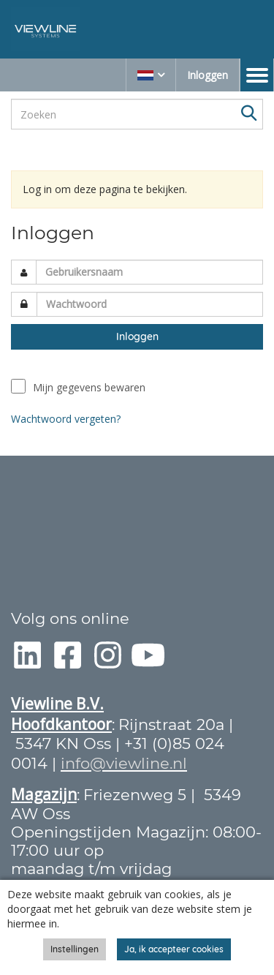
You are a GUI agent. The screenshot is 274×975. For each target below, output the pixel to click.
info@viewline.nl (124, 763)
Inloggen (207, 75)
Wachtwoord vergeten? (66, 419)
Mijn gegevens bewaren (89, 387)
